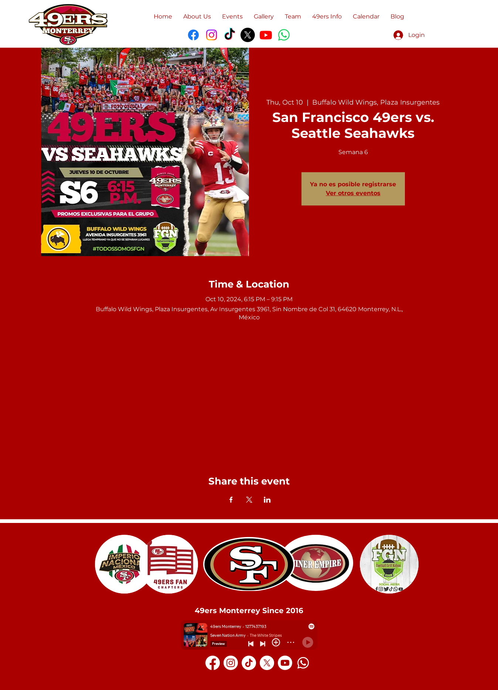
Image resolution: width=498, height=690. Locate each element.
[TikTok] (229, 35)
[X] (248, 35)
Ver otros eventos (353, 193)
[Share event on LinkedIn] (267, 500)
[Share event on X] (249, 500)
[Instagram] (211, 35)
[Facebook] (193, 35)
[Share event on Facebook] (231, 500)
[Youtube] (266, 35)
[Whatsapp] (303, 663)
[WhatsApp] (284, 35)
